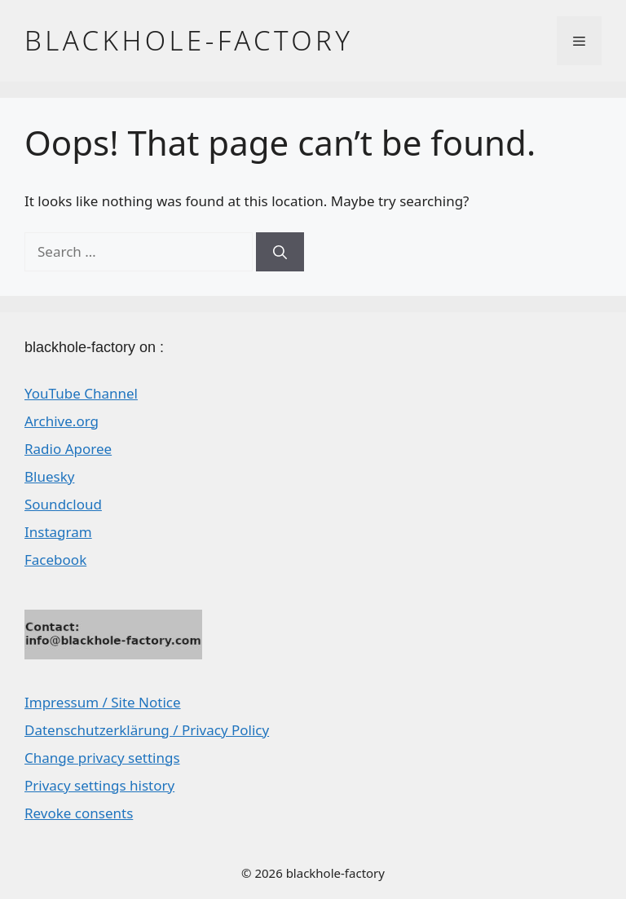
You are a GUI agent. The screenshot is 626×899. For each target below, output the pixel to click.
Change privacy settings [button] (102, 757)
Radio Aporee (68, 448)
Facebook (55, 559)
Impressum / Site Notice (102, 702)
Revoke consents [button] (78, 813)
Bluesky (49, 476)
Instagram (58, 531)
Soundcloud (63, 504)
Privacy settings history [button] (99, 785)
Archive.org (61, 421)
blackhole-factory (188, 40)
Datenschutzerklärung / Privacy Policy (146, 730)
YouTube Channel (81, 393)
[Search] (280, 251)
